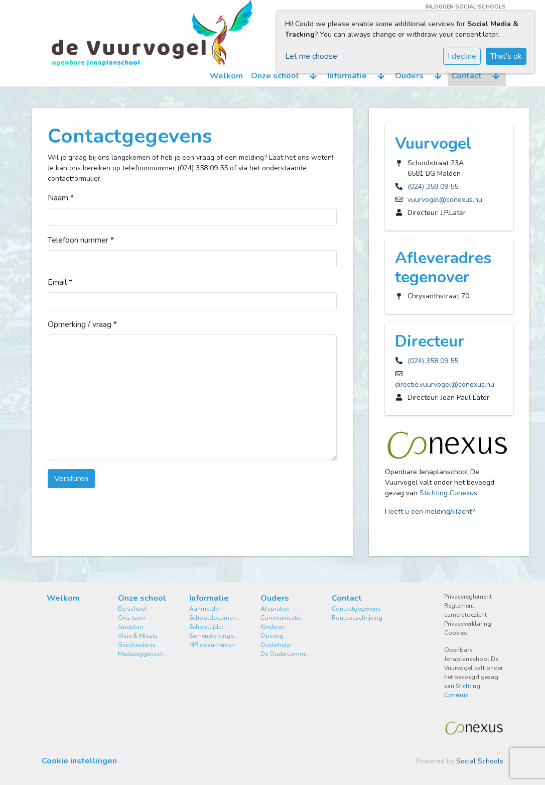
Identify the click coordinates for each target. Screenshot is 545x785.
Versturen (71, 478)
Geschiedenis (137, 645)
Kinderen (272, 627)
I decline (462, 56)
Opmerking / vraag (82, 324)
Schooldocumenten (214, 618)
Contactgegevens (356, 609)
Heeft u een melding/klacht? (430, 511)
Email (60, 282)
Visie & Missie (137, 636)
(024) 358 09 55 (432, 186)
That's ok (506, 56)
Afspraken (275, 609)
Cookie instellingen (79, 760)
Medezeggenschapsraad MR (143, 654)
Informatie (347, 75)
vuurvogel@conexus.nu (444, 199)
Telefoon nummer (81, 240)
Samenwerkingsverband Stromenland (214, 636)
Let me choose (311, 56)
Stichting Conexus (448, 493)
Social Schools (479, 761)
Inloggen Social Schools (466, 7)
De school (132, 609)
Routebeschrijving (357, 618)
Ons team (132, 618)
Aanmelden (205, 609)
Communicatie (280, 618)
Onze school (275, 75)
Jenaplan (130, 627)
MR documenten (212, 645)
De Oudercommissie (286, 654)
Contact (467, 75)
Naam (61, 197)
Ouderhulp (275, 645)
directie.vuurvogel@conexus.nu (444, 384)
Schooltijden (207, 627)
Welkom (226, 75)
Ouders (409, 75)
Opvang (272, 636)
